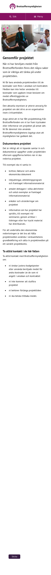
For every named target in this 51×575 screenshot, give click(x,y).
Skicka (14, 556)
